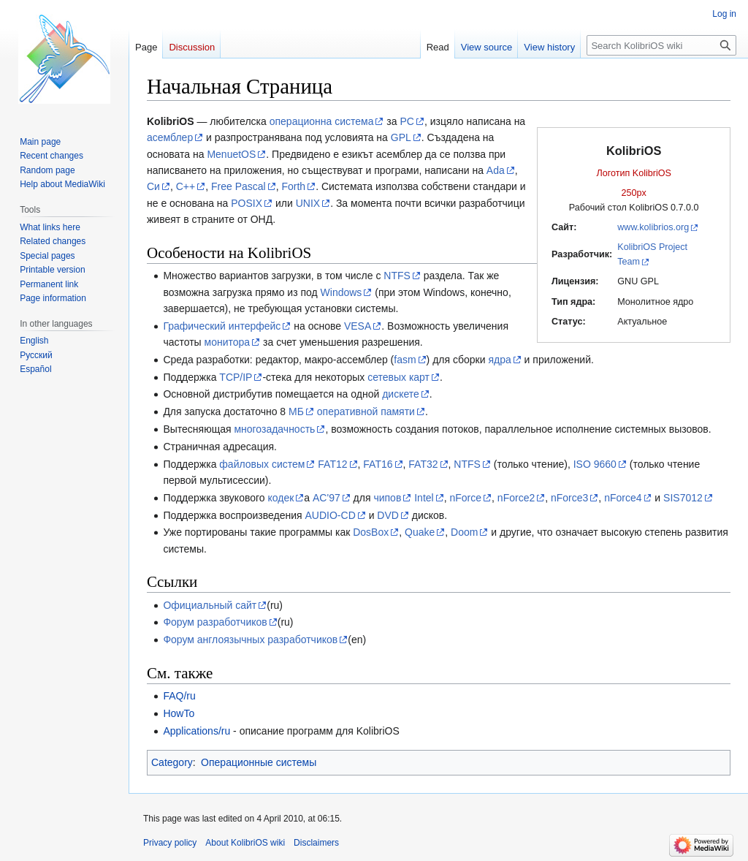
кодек (280, 498)
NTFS (397, 275)
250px (634, 193)
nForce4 (622, 498)
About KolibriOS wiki (245, 843)
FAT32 (423, 464)
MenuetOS (231, 154)
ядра (499, 359)
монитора (228, 342)
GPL (401, 137)
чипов (387, 498)
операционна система (322, 121)
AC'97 (326, 498)
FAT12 (332, 464)
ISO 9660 (595, 464)
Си (153, 186)
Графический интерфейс (221, 326)
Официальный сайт (209, 605)
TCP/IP (235, 377)
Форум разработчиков (215, 622)
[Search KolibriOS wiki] (661, 45)
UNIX (308, 203)
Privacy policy (169, 843)
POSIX (246, 203)
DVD (388, 515)
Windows (341, 292)
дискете (400, 394)
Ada (495, 170)
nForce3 (569, 498)
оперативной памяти (366, 411)
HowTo (178, 713)
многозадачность (274, 429)
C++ (185, 186)
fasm (405, 359)
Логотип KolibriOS (633, 173)
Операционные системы (258, 762)
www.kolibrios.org (653, 227)
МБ (296, 411)
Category (172, 762)
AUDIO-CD (330, 515)
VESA (357, 326)
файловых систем (262, 464)
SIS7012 (683, 498)
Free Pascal (238, 186)
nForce (465, 498)
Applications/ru (196, 731)
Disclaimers (316, 843)
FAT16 (377, 464)
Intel (423, 498)
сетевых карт (398, 377)
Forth (293, 186)
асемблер (170, 137)
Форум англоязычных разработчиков (250, 639)
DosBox (371, 532)
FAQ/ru (179, 696)
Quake (420, 532)
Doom (464, 532)
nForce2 (516, 498)
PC (406, 121)
